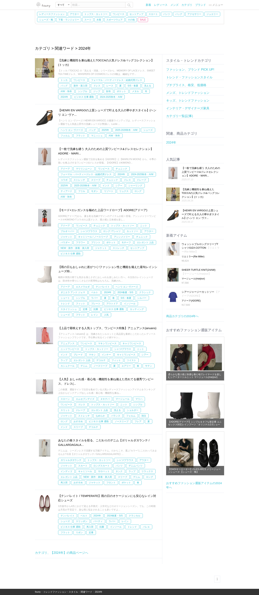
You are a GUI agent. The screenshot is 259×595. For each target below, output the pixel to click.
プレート (95, 303)
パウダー (65, 242)
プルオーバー (67, 231)
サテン (148, 366)
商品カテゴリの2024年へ (182, 316)
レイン (94, 314)
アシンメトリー (122, 236)
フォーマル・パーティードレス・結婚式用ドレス (116, 80)
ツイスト (131, 360)
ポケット (121, 91)
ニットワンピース (70, 349)
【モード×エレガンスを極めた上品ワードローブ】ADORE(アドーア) (102, 210)
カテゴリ (186, 4)
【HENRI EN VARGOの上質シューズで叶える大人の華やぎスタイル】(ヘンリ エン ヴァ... (200, 214)
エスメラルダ (83, 286)
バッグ (178, 14)
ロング (138, 191)
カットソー (132, 231)
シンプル (82, 91)
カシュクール (67, 366)
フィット (80, 303)
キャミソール (85, 471)
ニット (143, 225)
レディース (161, 4)
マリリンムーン (84, 168)
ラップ (64, 360)
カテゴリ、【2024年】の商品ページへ (61, 552)
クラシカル (134, 515)
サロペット (104, 471)
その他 (131, 19)
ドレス (96, 85)
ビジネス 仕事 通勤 (84, 97)
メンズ (174, 4)
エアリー (126, 366)
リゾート (108, 191)
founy (38, 592)
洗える (147, 85)
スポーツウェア (114, 19)
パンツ (166, 14)
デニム (83, 366)
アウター (74, 14)
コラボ (64, 180)
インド (105, 185)
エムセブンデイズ (85, 399)
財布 (108, 91)
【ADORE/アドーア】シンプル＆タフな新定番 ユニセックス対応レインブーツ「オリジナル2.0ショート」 (195, 424)
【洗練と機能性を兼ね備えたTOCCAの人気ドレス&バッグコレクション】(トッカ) (201, 193)
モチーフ (126, 242)
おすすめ (78, 421)
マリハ (138, 399)
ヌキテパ (105, 399)
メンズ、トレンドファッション (187, 92)
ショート (65, 298)
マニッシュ (97, 135)
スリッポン (81, 521)
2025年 (105, 130)
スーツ (87, 19)
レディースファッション (52, 14)
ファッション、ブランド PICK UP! (190, 69)
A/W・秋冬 (66, 91)
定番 (85, 309)
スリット (65, 410)
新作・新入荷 (80, 85)
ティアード (66, 191)
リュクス (124, 191)
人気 (106, 314)
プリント (95, 242)
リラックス (147, 471)
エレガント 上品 (145, 242)
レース (109, 85)
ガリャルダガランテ (71, 460)
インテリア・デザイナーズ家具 (187, 108)
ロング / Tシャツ (111, 231)
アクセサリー (194, 14)
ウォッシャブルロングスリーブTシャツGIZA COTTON (200, 248)
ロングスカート (101, 465)
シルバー (141, 298)
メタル (135, 91)
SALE (143, 19)
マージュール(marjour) (193, 278)
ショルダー (132, 410)
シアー (118, 185)
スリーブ (95, 180)
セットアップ (136, 14)
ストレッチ (79, 180)
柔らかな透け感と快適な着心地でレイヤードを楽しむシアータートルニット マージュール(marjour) (194, 375)
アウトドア (112, 303)
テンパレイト (103, 286)
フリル (81, 191)
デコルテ (101, 360)
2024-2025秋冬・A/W (111, 97)
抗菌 (95, 309)
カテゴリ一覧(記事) (179, 116)
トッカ (64, 80)
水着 (98, 19)
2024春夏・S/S (125, 292)
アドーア (65, 168)
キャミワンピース (132, 343)
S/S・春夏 (133, 85)
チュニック (121, 168)
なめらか (100, 415)
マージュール (123, 399)
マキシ (92, 354)
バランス (115, 415)
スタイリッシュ (69, 309)
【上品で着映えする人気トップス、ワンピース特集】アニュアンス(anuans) (107, 328)
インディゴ (66, 471)
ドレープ (141, 180)
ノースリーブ (100, 366)
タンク (119, 471)
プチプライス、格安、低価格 (186, 85)
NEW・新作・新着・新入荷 (75, 248)
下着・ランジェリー (68, 19)
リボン (79, 532)
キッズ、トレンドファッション (187, 100)
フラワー (80, 242)
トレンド (65, 303)
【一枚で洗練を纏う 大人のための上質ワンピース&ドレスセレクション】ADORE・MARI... (201, 172)
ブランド (200, 4)
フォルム (65, 135)
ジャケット (66, 236)
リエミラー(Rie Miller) (193, 256)
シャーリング (135, 185)
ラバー (94, 298)
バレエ (146, 527)
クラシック (145, 292)
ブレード (78, 354)
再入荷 (64, 482)
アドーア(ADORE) (191, 300)
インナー (106, 354)
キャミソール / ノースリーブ (93, 236)
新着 (148, 4)
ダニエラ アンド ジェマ (73, 292)
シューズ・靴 (46, 19)
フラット (80, 135)
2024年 (64, 97)
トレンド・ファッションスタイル (189, 77)
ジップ (96, 91)
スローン (65, 399)
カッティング (137, 309)
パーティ (98, 521)
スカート (153, 14)
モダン (94, 191)
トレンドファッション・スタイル (60, 592)
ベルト (94, 292)
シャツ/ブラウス (88, 231)
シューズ (148, 130)
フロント (111, 482)
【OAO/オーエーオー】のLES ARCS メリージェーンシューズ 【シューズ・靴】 (194, 470)
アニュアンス (67, 343)
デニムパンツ (135, 465)
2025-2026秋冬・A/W (126, 130)
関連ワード (86, 592)
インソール (129, 303)
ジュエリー (212, 14)
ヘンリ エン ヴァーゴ (72, 130)
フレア (138, 421)
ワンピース (118, 14)
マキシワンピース (107, 343)
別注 (143, 415)
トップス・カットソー (95, 14)
